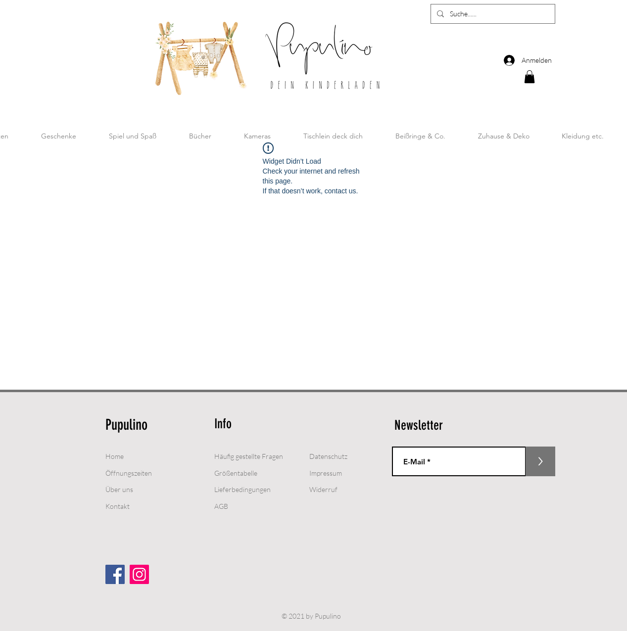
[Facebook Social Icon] (115, 574)
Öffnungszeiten (128, 473)
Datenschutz (328, 456)
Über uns (119, 489)
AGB (221, 506)
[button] (529, 76)
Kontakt (117, 506)
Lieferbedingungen (242, 489)
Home (114, 456)
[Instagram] (139, 574)
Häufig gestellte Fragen (248, 456)
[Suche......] (492, 13)
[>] (540, 461)
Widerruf (323, 489)
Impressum (325, 473)
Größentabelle (235, 473)
